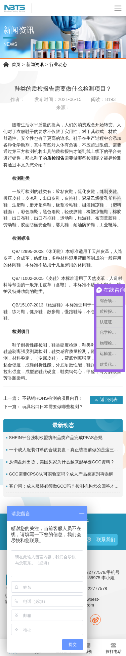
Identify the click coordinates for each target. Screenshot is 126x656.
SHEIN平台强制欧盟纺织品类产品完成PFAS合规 (56, 437)
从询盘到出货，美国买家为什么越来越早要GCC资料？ (62, 462)
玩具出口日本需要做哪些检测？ (52, 406)
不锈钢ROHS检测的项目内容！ (52, 398)
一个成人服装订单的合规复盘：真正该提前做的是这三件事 (64, 450)
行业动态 (58, 64)
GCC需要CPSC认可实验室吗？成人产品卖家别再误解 (61, 474)
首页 (16, 64)
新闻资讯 (35, 64)
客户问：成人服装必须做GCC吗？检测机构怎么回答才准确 (64, 486)
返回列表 (109, 399)
